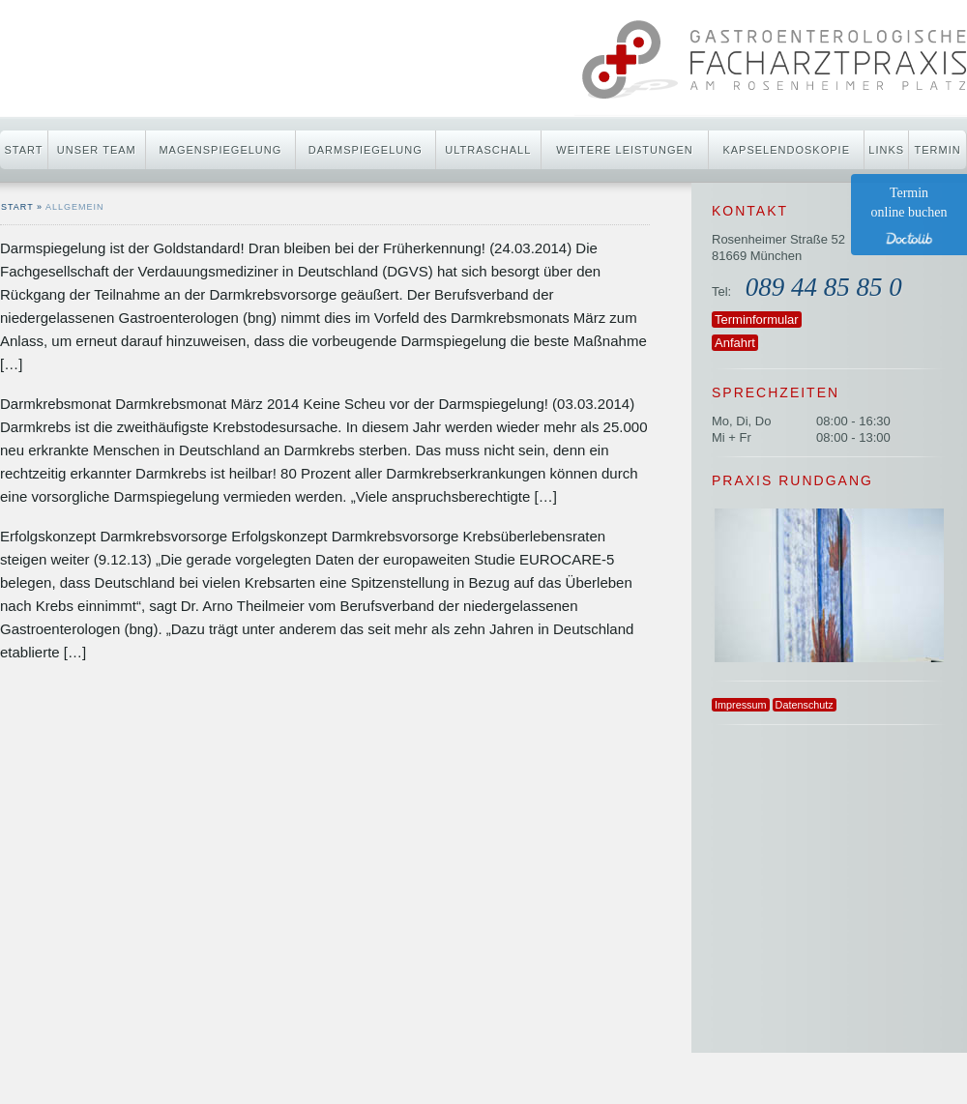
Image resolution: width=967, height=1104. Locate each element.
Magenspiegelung (220, 150)
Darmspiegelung (365, 150)
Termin (938, 150)
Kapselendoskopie (786, 150)
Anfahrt (735, 342)
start (17, 207)
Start (23, 150)
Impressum (741, 705)
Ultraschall (488, 150)
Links (886, 150)
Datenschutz (805, 705)
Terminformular (757, 319)
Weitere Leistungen (624, 150)
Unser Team (96, 150)
